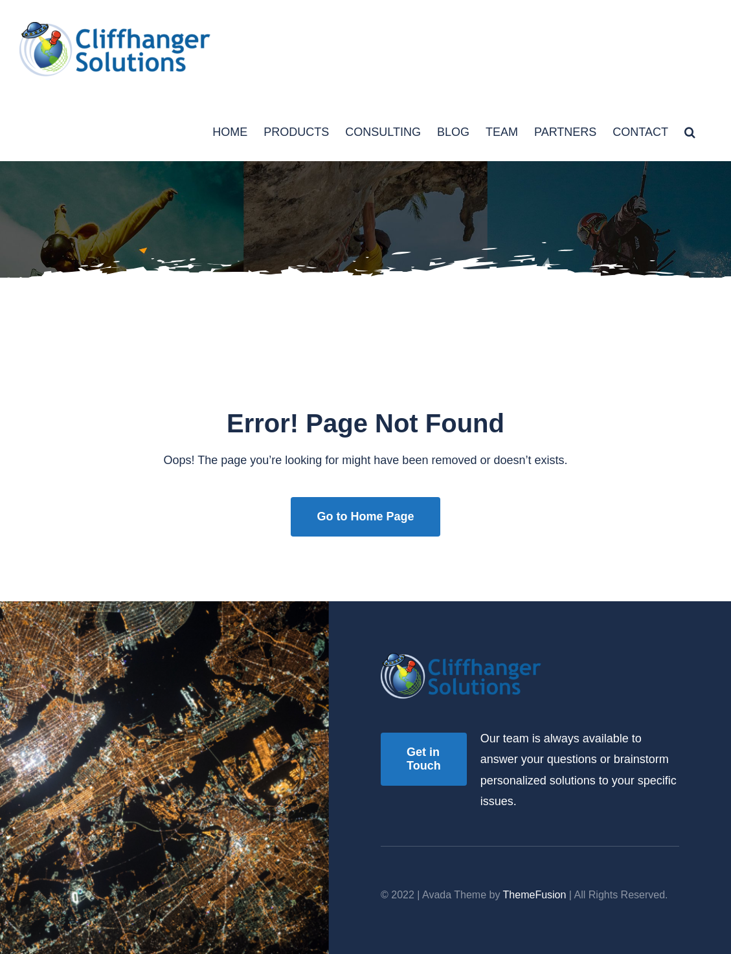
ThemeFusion (535, 894)
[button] (689, 130)
